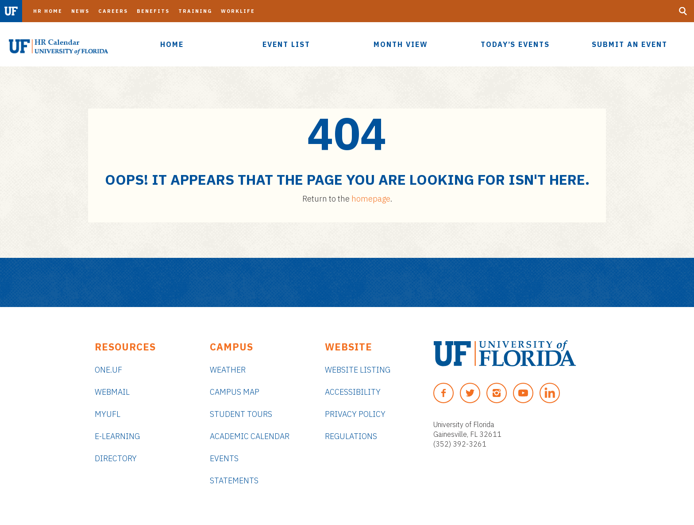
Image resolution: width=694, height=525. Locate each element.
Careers (113, 11)
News (80, 11)
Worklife (238, 11)
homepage (370, 199)
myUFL (107, 414)
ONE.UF (108, 370)
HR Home (47, 11)
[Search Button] (683, 11)
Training (195, 11)
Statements (234, 480)
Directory (116, 458)
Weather (228, 370)
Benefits (153, 11)
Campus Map (234, 392)
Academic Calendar (249, 436)
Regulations (351, 436)
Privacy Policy (355, 414)
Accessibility (353, 392)
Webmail (112, 392)
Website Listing (357, 370)
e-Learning (117, 436)
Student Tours (241, 414)
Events (224, 458)
